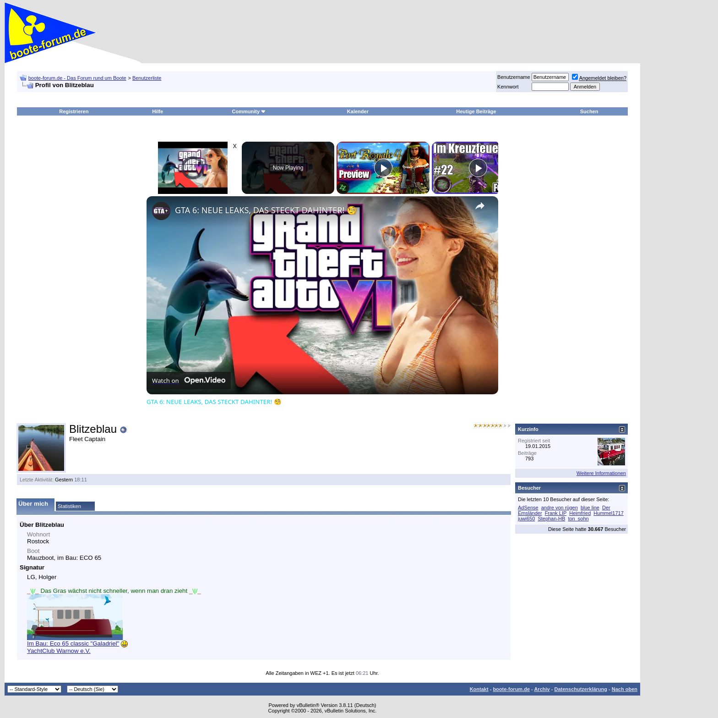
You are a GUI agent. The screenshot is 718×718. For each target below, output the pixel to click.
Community (249, 111)
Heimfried (580, 513)
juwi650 (526, 518)
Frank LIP (556, 513)
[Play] (383, 168)
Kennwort (507, 86)
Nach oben (624, 689)
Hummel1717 (608, 513)
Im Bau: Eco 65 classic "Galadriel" (73, 643)
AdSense (528, 507)
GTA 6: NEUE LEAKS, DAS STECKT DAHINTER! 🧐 (266, 209)
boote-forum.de (511, 689)
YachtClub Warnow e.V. (59, 650)
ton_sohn (578, 518)
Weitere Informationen (601, 473)
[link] (161, 211)
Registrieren (73, 111)
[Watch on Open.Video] (189, 380)
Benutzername (513, 77)
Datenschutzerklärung (580, 689)
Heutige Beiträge (476, 111)
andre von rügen (559, 507)
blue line (590, 507)
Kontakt (479, 689)
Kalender (358, 111)
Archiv (541, 689)
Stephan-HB (551, 518)
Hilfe (157, 111)
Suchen (589, 111)
